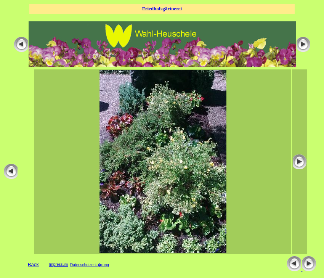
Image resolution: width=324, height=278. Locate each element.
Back (33, 264)
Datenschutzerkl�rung (89, 265)
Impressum (58, 264)
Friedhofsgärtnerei (162, 8)
